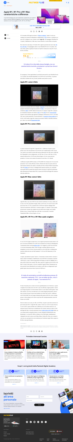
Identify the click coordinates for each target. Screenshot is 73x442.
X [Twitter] (34, 31)
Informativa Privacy (42, 439)
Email (42, 31)
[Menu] (6, 2)
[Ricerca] (67, 2)
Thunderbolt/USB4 (35, 120)
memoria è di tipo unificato (50, 116)
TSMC (42, 108)
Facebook (36, 31)
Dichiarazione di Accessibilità (65, 439)
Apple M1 (42, 106)
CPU (46, 37)
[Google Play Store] (15, 426)
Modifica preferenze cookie (56, 439)
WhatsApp (39, 31)
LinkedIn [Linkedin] (31, 31)
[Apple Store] (7, 426)
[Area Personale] (68, 3)
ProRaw (26, 167)
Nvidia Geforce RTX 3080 (47, 310)
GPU (44, 112)
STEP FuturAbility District (30, 433)
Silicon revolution (42, 35)
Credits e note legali (7, 433)
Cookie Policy (48, 439)
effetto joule (37, 245)
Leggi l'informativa (7, 408)
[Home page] (36, 2)
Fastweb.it (5, 435)
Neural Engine (53, 112)
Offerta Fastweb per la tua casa (54, 0)
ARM (26, 110)
